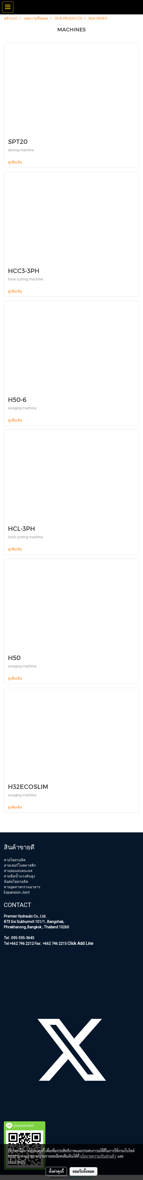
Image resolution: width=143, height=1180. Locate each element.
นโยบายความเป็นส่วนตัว (98, 1156)
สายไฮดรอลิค (15, 860)
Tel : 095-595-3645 (19, 938)
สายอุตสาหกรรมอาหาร (22, 887)
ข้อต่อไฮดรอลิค (16, 881)
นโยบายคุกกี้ (17, 1161)
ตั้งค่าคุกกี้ (56, 1171)
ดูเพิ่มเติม (15, 162)
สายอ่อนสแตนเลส (18, 871)
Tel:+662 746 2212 (19, 943)
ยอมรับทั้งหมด (83, 1171)
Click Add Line (80, 943)
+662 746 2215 (54, 943)
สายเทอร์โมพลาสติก (20, 865)
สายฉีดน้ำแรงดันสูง (19, 876)
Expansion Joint (17, 892)
